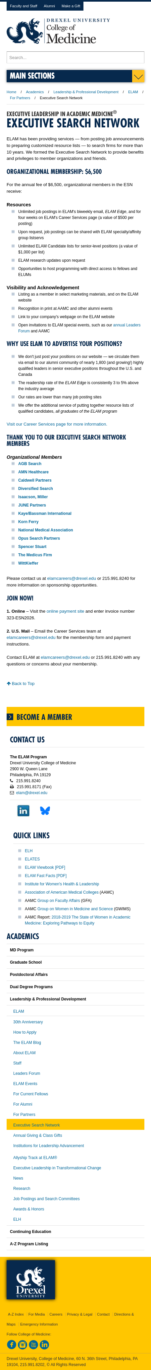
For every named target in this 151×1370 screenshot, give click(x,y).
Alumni (49, 6)
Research (21, 1188)
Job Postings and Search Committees (46, 1199)
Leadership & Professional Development (85, 92)
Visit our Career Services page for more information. (57, 424)
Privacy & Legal (79, 1314)
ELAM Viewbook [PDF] (45, 867)
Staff (17, 1063)
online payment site (65, 611)
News (18, 1178)
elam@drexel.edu (31, 792)
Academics (35, 92)
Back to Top (20, 683)
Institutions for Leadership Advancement (48, 1145)
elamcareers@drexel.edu (71, 578)
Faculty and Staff (23, 6)
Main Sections (32, 75)
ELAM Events (25, 1083)
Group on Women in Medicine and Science (75, 909)
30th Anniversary (28, 1022)
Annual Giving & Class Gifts (37, 1135)
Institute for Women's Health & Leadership (62, 884)
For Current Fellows (30, 1094)
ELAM (133, 92)
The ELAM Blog (27, 1042)
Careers (55, 1314)
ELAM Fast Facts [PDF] (46, 875)
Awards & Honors (28, 1209)
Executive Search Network (36, 1125)
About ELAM (24, 1053)
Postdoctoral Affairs (29, 974)
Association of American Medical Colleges (62, 892)
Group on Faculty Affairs (58, 900)
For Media (36, 1314)
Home (11, 92)
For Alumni (22, 1104)
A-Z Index (16, 1314)
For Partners (20, 98)
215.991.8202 (32, 1364)
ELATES (32, 859)
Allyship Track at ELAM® (35, 1157)
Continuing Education (30, 1231)
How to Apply (24, 1032)
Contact (103, 1314)
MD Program (21, 950)
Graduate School (26, 962)
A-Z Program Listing (29, 1244)
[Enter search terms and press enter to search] (75, 57)
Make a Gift (71, 6)
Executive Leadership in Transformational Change (57, 1168)
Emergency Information (39, 1324)
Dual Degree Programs (31, 987)
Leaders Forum (26, 1073)
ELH (28, 851)
